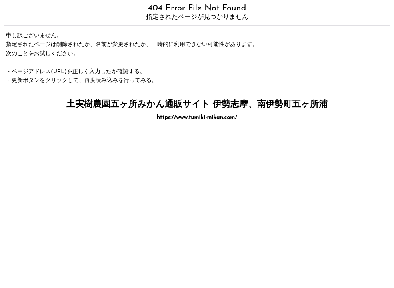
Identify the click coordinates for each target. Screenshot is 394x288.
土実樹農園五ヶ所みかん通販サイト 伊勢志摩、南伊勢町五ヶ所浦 (197, 104)
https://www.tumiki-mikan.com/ (197, 118)
